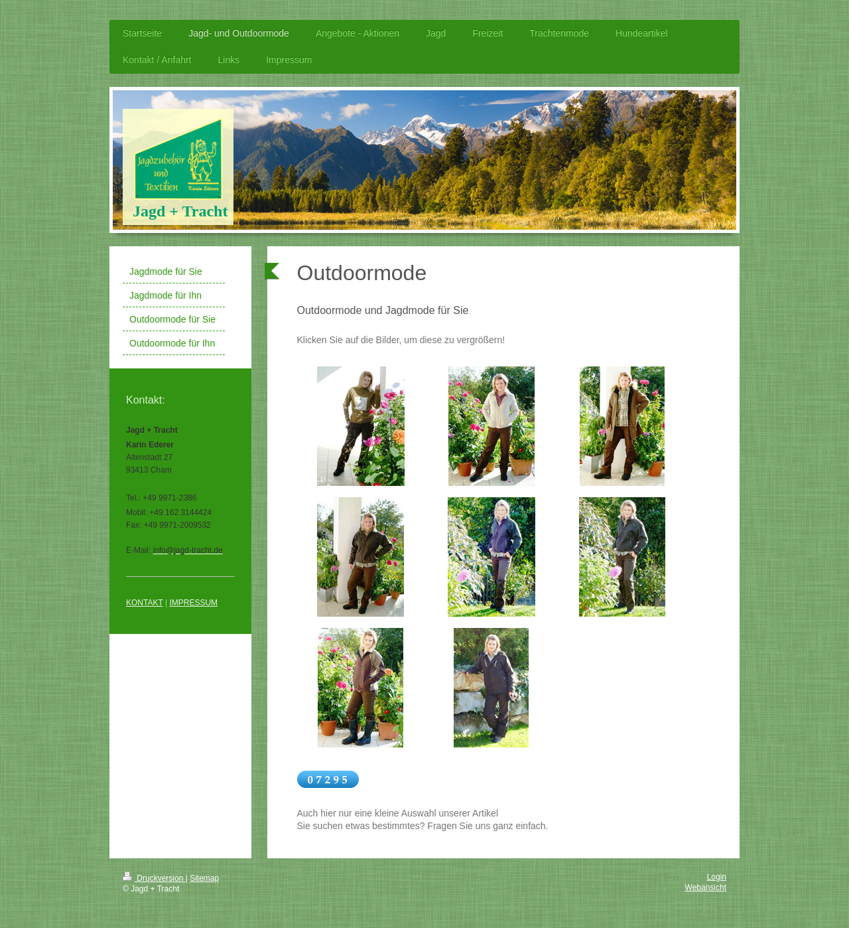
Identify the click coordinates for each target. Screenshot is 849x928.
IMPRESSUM (193, 602)
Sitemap (204, 878)
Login (716, 877)
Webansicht (705, 887)
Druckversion (154, 878)
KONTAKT (144, 602)
